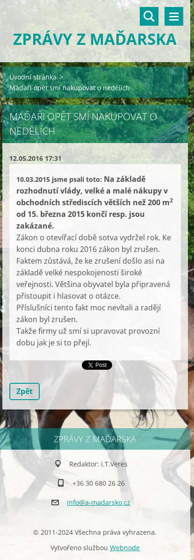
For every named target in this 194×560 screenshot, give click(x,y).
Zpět (24, 391)
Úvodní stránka (33, 76)
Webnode (125, 547)
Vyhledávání (149, 16)
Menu (174, 16)
